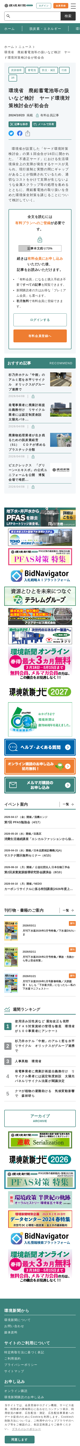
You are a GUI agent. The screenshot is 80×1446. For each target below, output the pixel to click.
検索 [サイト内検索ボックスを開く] (68, 16)
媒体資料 (10, 1332)
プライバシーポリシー (21, 1364)
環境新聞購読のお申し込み (24, 1397)
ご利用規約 (12, 1358)
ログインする (40, 320)
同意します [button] (19, 1439)
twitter (11, 133)
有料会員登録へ (40, 336)
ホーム (9, 46)
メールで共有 (46, 124)
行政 (64, 70)
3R (13, 77)
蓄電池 (32, 70)
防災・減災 (48, 70)
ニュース (25, 46)
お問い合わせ (14, 1326)
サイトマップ (14, 1371)
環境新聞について (17, 1320)
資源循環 (16, 70)
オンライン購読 (16, 1391)
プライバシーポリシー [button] (26, 1429)
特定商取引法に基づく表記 (24, 1352)
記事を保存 (21, 124)
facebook (19, 133)
